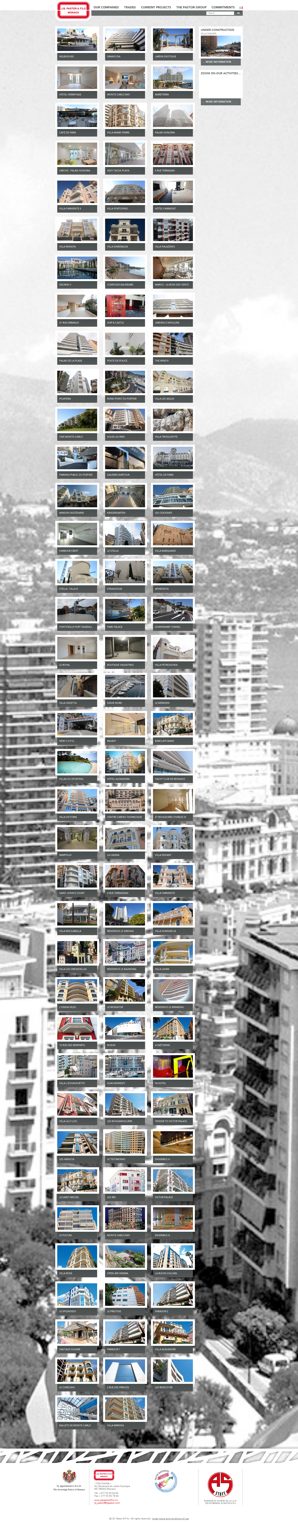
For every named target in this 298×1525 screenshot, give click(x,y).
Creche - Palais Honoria (74, 170)
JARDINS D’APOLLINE (167, 323)
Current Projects (156, 7)
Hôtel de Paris (164, 475)
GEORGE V (65, 284)
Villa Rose (65, 1273)
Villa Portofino (117, 208)
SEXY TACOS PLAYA (118, 170)
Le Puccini (65, 1235)
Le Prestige (114, 1311)
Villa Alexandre (165, 1349)
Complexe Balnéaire (120, 284)
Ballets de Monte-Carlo (75, 1425)
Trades (130, 7)
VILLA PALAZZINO (165, 246)
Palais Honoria (165, 132)
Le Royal (64, 665)
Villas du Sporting (71, 779)
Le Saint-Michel (69, 1197)
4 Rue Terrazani (165, 170)
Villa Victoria (68, 817)
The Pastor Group (191, 7)
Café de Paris (67, 132)
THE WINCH (162, 361)
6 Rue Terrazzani (117, 893)
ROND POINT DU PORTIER (121, 399)
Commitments (223, 7)
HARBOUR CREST (68, 551)
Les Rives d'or (163, 1387)
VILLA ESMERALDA (117, 246)
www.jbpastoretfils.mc (106, 1500)
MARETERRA (162, 94)
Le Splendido (67, 1311)
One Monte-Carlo (71, 437)
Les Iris (111, 1197)
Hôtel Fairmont (165, 208)
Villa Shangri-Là (165, 931)
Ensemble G (162, 1235)
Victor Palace (164, 1197)
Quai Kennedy (116, 1083)
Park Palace (114, 627)
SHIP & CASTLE (115, 323)
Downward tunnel (168, 627)
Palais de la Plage (70, 361)
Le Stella (112, 551)
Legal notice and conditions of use (170, 1518)
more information (218, 62)
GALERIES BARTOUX (118, 475)
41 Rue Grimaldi (69, 323)
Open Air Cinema (117, 1273)
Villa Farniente (165, 893)
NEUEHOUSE (66, 56)
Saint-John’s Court (72, 893)
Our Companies (106, 7)
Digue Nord (114, 703)
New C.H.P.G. (67, 741)
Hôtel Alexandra (118, 779)
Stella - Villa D (68, 589)
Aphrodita (162, 589)
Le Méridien (162, 703)
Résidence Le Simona (120, 931)
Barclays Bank (164, 741)
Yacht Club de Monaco (170, 779)
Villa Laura (162, 969)
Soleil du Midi (116, 437)
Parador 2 (161, 1311)
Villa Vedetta (68, 703)
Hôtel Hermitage (70, 94)
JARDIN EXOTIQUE (165, 56)
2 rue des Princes (118, 1387)
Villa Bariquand (165, 551)
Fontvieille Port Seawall (75, 627)
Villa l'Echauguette (72, 1083)
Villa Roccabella (70, 931)
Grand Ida (113, 56)
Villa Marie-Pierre (118, 132)
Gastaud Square (69, 1349)
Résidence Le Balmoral (122, 969)
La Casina (113, 855)
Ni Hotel (160, 1083)
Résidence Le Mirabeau (169, 1007)
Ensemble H (162, 1159)
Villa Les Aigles (164, 399)
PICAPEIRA (65, 399)
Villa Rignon (67, 246)
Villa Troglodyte (166, 437)
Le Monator (115, 1007)
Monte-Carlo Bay (118, 94)
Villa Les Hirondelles (73, 969)
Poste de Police (117, 361)
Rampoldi (65, 855)
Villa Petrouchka (166, 665)
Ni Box (111, 1045)
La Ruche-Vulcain (166, 1273)
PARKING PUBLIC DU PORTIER (75, 475)
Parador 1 (113, 1349)
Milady (111, 741)
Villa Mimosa (115, 1425)
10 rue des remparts (72, 1045)
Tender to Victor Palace (171, 1121)
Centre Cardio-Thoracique (124, 817)
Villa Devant (163, 855)
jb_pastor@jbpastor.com (107, 1503)
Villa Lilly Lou (68, 1121)
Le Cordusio (67, 1387)
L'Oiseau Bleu (67, 1007)
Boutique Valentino (120, 665)
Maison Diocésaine (71, 513)
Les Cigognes (163, 513)
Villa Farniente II (70, 208)
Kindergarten (116, 513)
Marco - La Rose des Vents (172, 284)
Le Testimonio (116, 1159)
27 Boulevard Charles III (170, 817)
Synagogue (114, 589)
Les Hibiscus (66, 1159)
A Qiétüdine (162, 1045)
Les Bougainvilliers (119, 1121)
